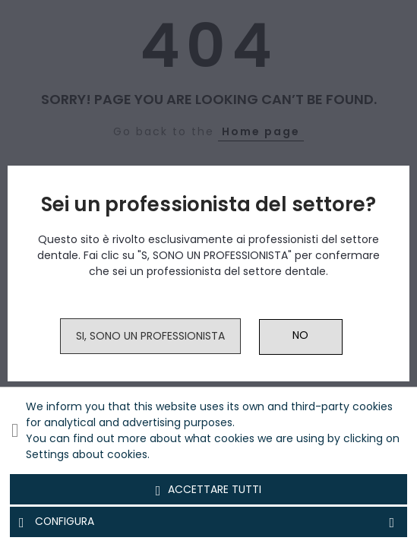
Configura (208, 522)
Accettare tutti (209, 490)
